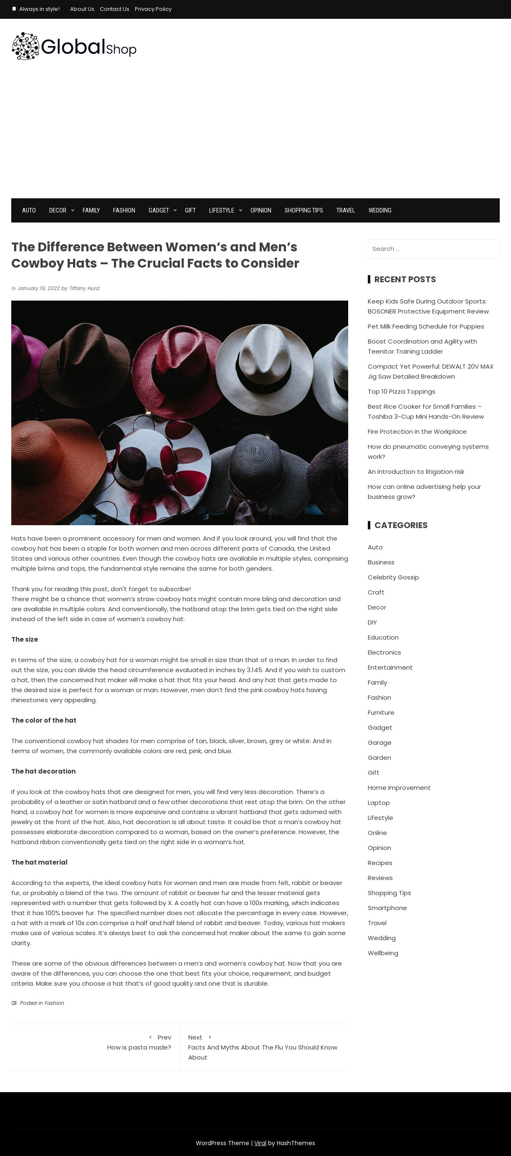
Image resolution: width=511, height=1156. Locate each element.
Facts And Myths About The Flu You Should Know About (264, 1047)
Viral (260, 1143)
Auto (29, 210)
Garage (380, 742)
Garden (379, 757)
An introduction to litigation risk (416, 471)
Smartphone (387, 907)
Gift (190, 210)
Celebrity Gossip (393, 577)
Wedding (380, 210)
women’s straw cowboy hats (152, 598)
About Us (82, 9)
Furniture (381, 712)
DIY (372, 622)
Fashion (124, 210)
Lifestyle (221, 210)
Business (381, 562)
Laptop (379, 802)
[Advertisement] (255, 135)
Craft (376, 592)
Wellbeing (383, 953)
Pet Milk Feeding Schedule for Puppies (426, 326)
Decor (57, 210)
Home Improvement (399, 787)
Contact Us (114, 9)
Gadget (159, 210)
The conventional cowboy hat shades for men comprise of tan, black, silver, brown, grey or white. (161, 740)
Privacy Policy (153, 9)
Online (377, 832)
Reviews (380, 877)
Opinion (260, 210)
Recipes (380, 862)
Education (383, 637)
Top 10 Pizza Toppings (401, 391)
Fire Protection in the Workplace (417, 431)
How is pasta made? (95, 1042)
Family (91, 210)
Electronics (384, 652)
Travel (345, 210)
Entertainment (390, 667)
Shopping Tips (304, 210)
